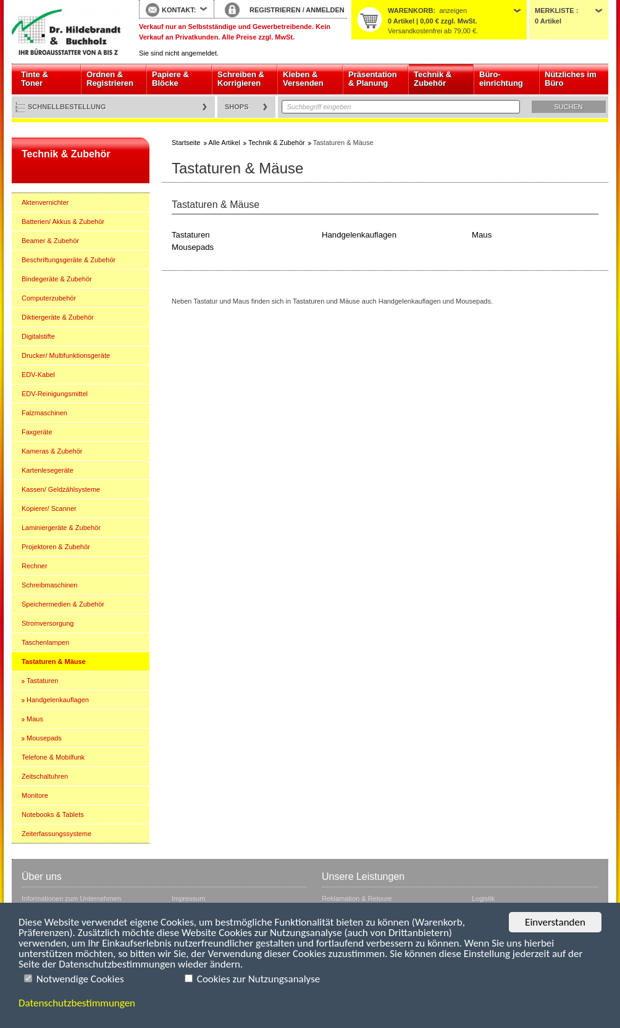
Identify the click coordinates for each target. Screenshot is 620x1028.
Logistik (483, 898)
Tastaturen (42, 680)
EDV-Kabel (38, 374)
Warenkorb (410, 10)
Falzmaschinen (44, 413)
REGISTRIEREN (275, 10)
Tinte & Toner (34, 79)
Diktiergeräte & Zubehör (58, 317)
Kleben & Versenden (303, 79)
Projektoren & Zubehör (56, 546)
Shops (237, 106)
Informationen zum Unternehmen (71, 898)
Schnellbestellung (67, 106)
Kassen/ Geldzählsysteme (61, 489)
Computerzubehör (49, 298)
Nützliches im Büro (571, 79)
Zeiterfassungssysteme (56, 833)
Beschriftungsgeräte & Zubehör (68, 259)
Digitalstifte (38, 336)
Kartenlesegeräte (47, 470)
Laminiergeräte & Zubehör (61, 527)
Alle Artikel (224, 142)
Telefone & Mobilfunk (53, 757)
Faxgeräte (37, 432)
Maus (35, 719)
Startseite (66, 32)
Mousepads (44, 738)
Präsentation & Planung (372, 79)
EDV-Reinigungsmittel (55, 393)
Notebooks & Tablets (53, 814)
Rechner (35, 566)
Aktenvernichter (45, 202)
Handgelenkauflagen (58, 699)
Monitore (35, 795)
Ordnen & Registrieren (109, 79)
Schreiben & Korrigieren (240, 79)
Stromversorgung (47, 623)
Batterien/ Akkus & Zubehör (63, 221)
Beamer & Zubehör (50, 240)
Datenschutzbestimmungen (77, 1003)
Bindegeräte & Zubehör (57, 279)
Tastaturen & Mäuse (54, 661)
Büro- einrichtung (501, 79)
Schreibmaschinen (50, 585)
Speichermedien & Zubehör (63, 604)
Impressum (188, 898)
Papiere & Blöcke (170, 79)
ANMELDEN (325, 10)
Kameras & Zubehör (52, 451)
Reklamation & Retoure (357, 898)
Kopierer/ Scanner (49, 508)
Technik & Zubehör (432, 79)
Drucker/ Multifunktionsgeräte (66, 355)
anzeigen (453, 10)
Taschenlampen (45, 642)
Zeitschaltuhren (45, 776)
